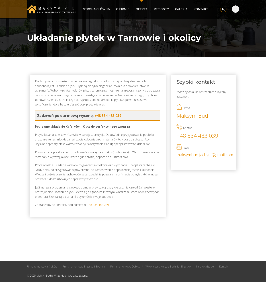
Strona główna (96, 9)
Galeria (181, 9)
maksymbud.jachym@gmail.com (204, 154)
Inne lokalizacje (205, 266)
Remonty (161, 9)
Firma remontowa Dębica (125, 266)
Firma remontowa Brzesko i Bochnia (83, 266)
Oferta (142, 9)
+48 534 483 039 (197, 135)
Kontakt (201, 9)
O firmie (122, 9)
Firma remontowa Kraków (42, 266)
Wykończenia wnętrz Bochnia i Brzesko (168, 266)
